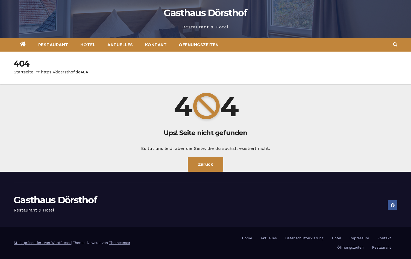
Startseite (23, 72)
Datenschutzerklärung (304, 238)
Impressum (359, 238)
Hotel (88, 44)
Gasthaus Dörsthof (205, 13)
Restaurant (53, 44)
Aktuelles (120, 44)
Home (247, 238)
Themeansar (119, 243)
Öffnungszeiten (199, 44)
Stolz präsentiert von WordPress (42, 243)
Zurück (205, 164)
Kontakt (156, 44)
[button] (395, 44)
